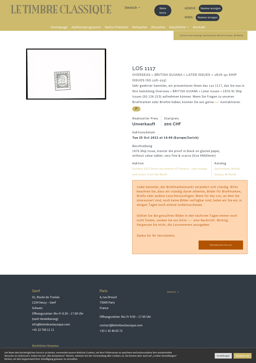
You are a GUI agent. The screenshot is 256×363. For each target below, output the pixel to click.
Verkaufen (139, 27)
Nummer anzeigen (211, 8)
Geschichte (177, 27)
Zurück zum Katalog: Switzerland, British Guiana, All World (206, 35)
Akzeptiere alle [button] (242, 355)
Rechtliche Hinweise (45, 346)
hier (217, 102)
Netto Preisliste (116, 27)
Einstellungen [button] (223, 355)
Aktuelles (158, 27)
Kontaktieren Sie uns (221, 245)
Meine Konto (162, 11)
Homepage (59, 27)
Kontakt (199, 27)
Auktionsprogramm (86, 27)
